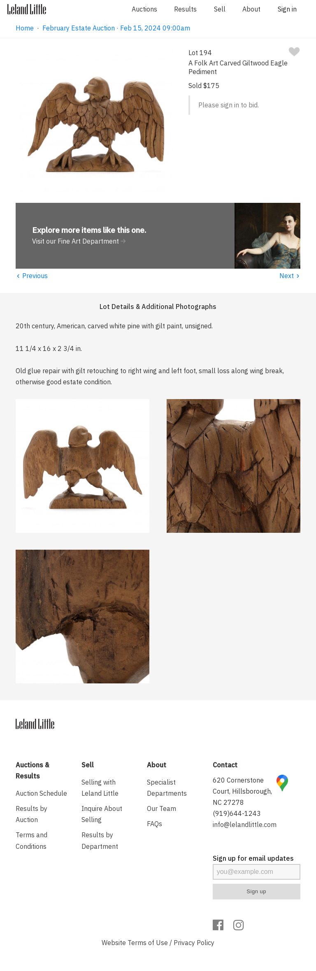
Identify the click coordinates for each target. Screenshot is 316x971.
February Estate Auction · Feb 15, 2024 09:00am (116, 28)
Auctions (144, 9)
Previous (32, 276)
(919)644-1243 (237, 813)
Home (25, 28)
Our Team (161, 808)
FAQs (154, 824)
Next (289, 276)
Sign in (287, 9)
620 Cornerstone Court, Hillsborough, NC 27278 (242, 791)
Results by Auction (31, 814)
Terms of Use (148, 942)
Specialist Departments (167, 787)
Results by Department (99, 840)
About (251, 9)
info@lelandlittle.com (244, 824)
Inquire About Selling (101, 814)
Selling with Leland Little (99, 787)
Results (185, 9)
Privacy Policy (194, 942)
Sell (219, 9)
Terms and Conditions (31, 840)
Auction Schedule (41, 793)
